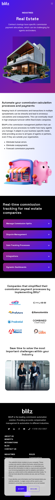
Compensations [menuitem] (35, 457)
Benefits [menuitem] (9, 439)
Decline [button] (33, 489)
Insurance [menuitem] (8, 457)
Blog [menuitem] (7, 446)
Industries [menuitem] (10, 454)
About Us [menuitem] (9, 436)
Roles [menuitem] (32, 454)
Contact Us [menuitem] (10, 449)
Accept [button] (21, 489)
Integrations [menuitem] (11, 442)
